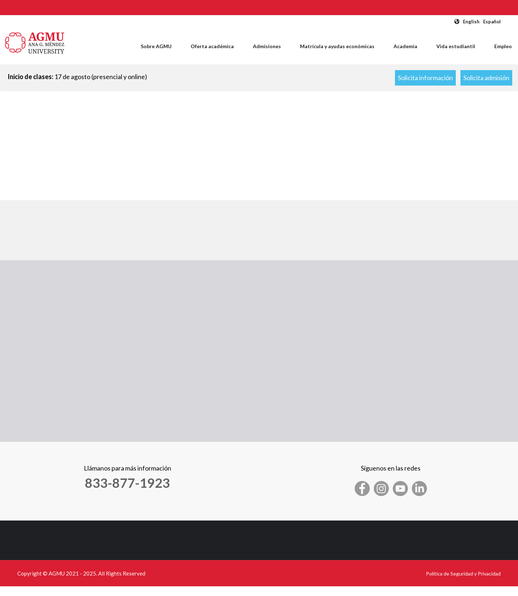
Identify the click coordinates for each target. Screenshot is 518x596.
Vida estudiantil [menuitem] (455, 46)
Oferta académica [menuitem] (212, 46)
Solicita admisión (486, 78)
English (471, 21)
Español (492, 21)
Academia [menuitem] (405, 46)
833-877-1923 (127, 483)
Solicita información (425, 78)
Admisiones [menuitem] (267, 46)
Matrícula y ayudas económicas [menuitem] (337, 46)
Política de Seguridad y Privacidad (463, 573)
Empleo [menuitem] (503, 46)
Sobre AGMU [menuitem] (156, 46)
